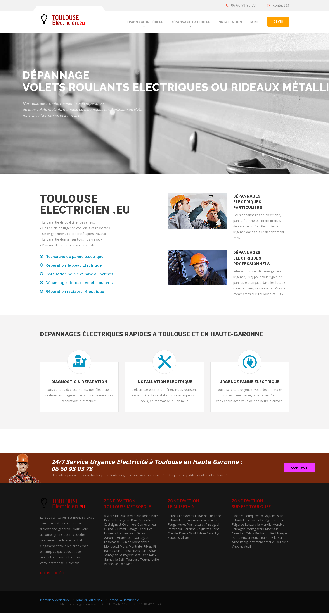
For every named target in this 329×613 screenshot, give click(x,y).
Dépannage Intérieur (144, 22)
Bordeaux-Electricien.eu (124, 600)
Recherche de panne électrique (75, 257)
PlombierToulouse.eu (89, 600)
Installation (229, 22)
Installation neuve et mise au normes (79, 274)
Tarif (254, 22)
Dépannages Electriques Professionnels (251, 258)
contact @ (281, 5)
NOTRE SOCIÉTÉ (52, 573)
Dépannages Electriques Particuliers (247, 202)
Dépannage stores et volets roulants (79, 283)
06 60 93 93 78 (243, 5)
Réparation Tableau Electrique (74, 265)
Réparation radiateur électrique (75, 291)
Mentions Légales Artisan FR (82, 604)
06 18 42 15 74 (150, 604)
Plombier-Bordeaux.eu (56, 600)
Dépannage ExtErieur (191, 22)
